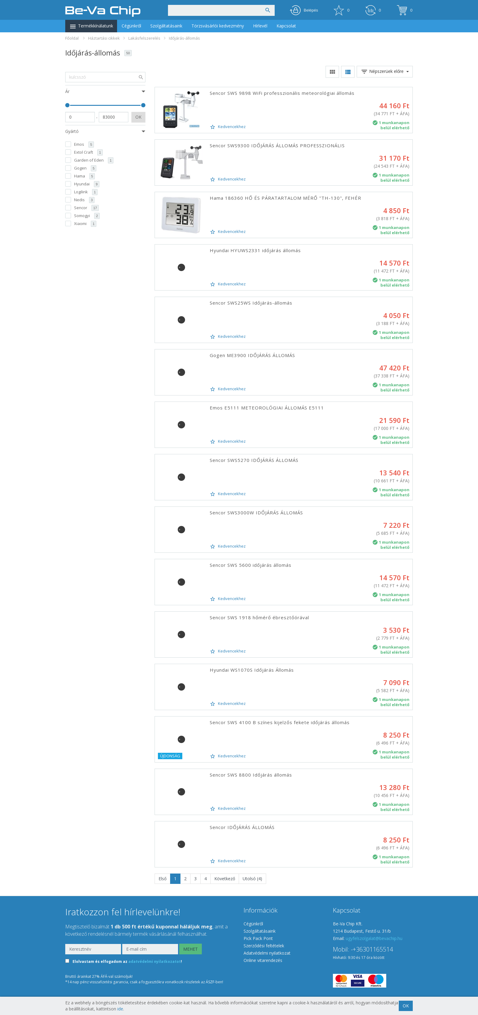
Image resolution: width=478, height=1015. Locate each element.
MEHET (190, 949)
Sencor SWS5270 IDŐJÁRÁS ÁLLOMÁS (254, 460)
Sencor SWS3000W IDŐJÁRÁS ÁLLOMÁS (256, 512)
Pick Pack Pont (258, 938)
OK (138, 117)
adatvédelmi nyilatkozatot (154, 961)
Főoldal (72, 38)
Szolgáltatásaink (166, 26)
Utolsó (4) (252, 878)
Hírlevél (260, 26)
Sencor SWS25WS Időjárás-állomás (251, 303)
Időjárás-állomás (184, 38)
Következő (224, 878)
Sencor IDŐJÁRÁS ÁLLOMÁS (242, 827)
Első (162, 878)
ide (120, 1009)
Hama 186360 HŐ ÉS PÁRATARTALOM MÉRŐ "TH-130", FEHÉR (285, 198)
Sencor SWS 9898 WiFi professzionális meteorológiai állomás (282, 93)
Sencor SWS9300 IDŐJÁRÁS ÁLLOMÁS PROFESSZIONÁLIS (277, 145)
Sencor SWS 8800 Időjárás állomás (251, 775)
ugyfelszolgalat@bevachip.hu (374, 938)
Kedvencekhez (228, 127)
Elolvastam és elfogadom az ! (127, 961)
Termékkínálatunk (91, 26)
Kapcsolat (286, 26)
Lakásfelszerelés (144, 38)
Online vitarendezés (263, 960)
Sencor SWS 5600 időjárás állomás (250, 565)
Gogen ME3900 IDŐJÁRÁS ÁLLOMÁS (252, 355)
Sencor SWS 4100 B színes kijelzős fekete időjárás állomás (280, 722)
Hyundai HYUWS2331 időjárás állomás (255, 250)
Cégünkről (131, 26)
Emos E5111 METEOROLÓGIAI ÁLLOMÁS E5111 (267, 408)
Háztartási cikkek (104, 38)
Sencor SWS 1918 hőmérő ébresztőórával (259, 617)
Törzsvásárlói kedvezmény (217, 26)
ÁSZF (210, 982)
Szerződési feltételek (264, 946)
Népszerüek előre (385, 71)
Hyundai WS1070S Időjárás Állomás (252, 670)
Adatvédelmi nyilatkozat (267, 953)
